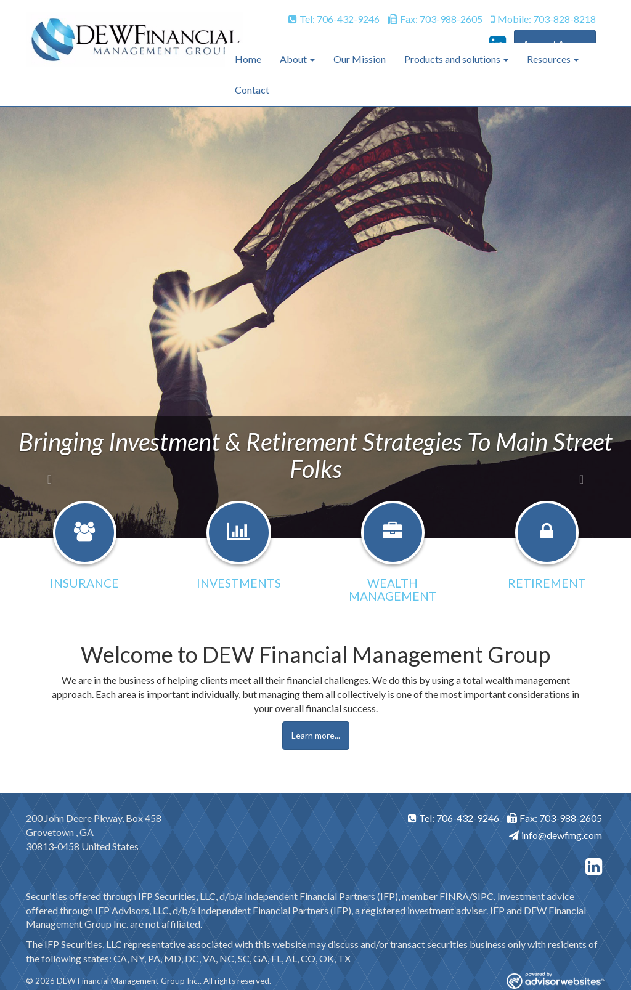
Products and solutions (452, 59)
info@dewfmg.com (555, 835)
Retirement (547, 583)
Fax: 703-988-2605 (435, 19)
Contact (252, 89)
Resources (549, 59)
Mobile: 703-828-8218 (543, 19)
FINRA (454, 896)
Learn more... (315, 735)
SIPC (483, 896)
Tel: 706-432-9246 (334, 19)
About (293, 59)
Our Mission (359, 59)
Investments (239, 583)
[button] (47, 322)
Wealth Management (393, 589)
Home (248, 59)
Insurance (84, 583)
